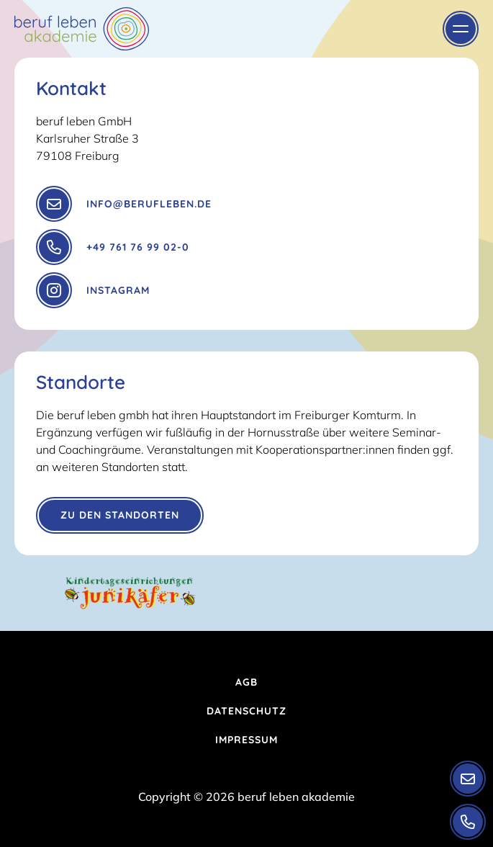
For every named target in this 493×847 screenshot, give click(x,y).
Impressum (246, 739)
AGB (246, 682)
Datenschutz (246, 710)
